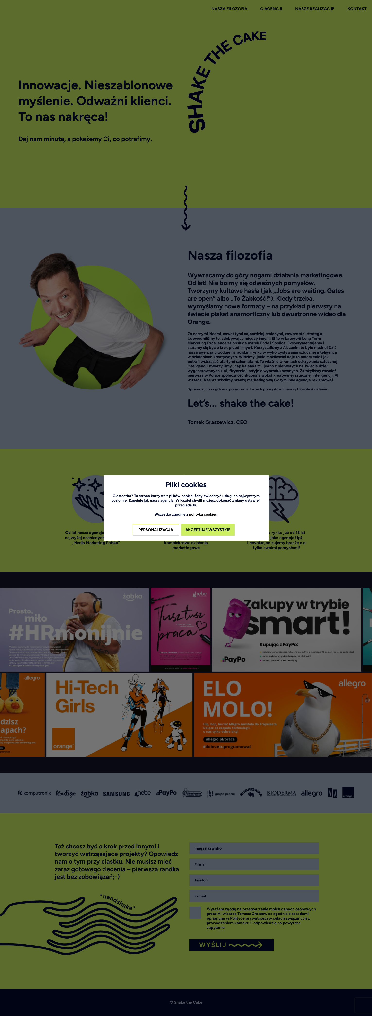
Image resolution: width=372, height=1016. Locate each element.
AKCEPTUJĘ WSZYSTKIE (207, 529)
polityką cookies (203, 514)
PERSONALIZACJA (155, 529)
